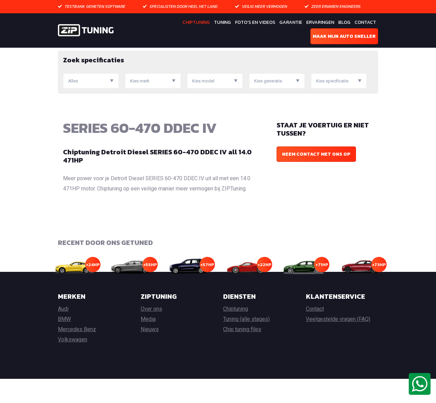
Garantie (290, 22)
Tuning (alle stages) (246, 343)
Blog (344, 22)
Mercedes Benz (77, 353)
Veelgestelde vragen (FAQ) (338, 343)
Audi (63, 333)
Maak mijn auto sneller (344, 36)
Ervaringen (320, 22)
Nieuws (150, 353)
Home (64, 52)
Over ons (151, 333)
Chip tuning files (242, 353)
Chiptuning (196, 22)
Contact (365, 22)
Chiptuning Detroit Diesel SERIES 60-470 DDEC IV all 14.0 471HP (157, 180)
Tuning (222, 22)
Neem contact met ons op (316, 178)
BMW (64, 343)
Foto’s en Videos (255, 22)
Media (148, 343)
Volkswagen (72, 363)
